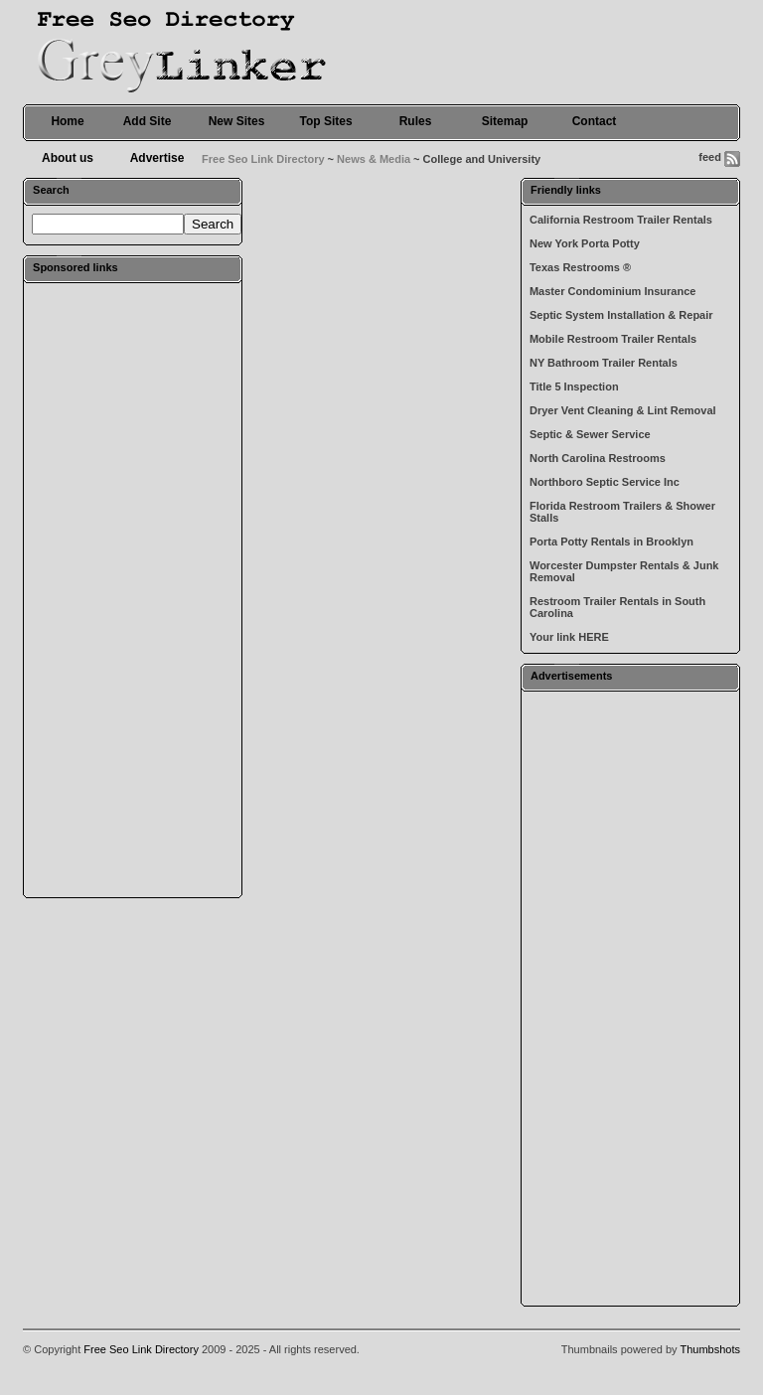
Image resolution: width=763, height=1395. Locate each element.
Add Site (147, 121)
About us (67, 158)
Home (67, 121)
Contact (594, 121)
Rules (415, 121)
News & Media (373, 159)
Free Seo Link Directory (263, 159)
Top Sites (325, 121)
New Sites (237, 121)
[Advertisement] (133, 589)
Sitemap (505, 121)
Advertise (157, 158)
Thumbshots (710, 1349)
